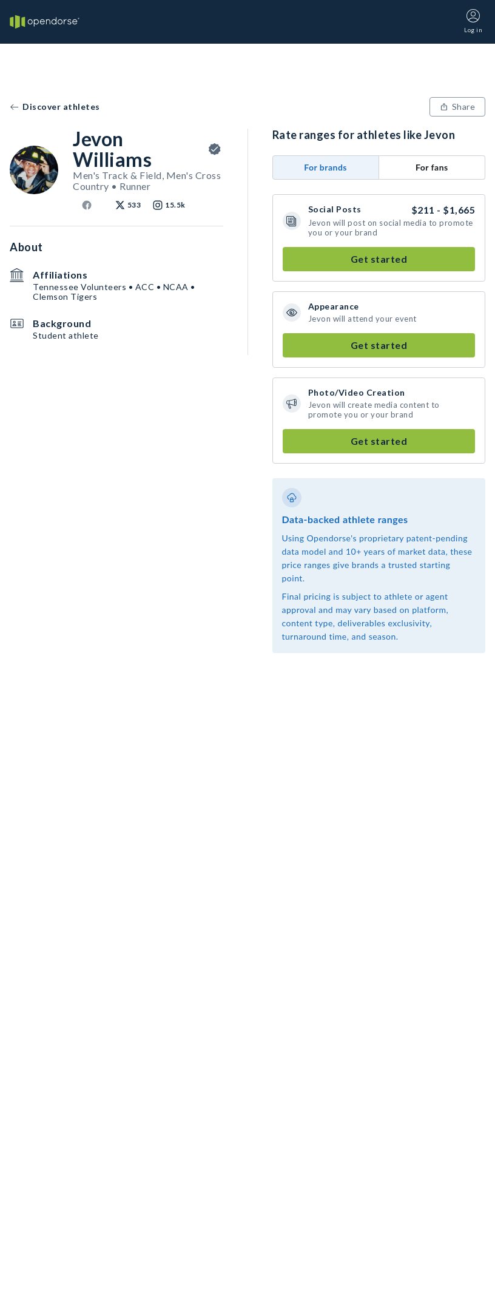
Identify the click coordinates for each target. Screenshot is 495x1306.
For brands (325, 167)
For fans (432, 167)
